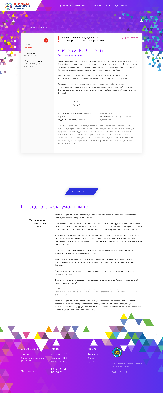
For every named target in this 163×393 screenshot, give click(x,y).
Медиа (92, 348)
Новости (25, 354)
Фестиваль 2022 (82, 6)
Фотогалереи (94, 354)
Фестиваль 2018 (59, 354)
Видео (91, 358)
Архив (55, 348)
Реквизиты (58, 368)
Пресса (91, 362)
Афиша (97, 6)
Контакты (57, 371)
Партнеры (27, 371)
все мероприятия (38, 27)
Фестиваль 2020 (59, 362)
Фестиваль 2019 (59, 358)
